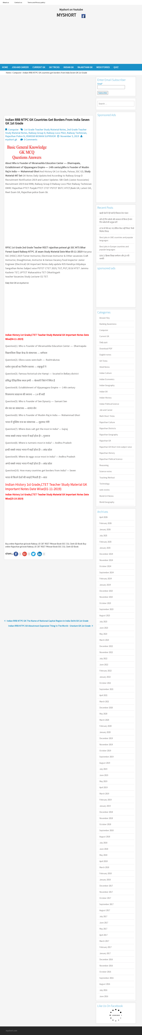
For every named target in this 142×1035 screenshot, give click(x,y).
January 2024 (105, 584)
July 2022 (103, 658)
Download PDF (105, 348)
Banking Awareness (107, 324)
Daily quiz (103, 342)
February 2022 (105, 670)
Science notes (105, 471)
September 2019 (106, 756)
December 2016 (106, 959)
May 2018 (103, 855)
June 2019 (103, 775)
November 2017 (106, 892)
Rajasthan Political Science (110, 459)
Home (8, 72)
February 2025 (105, 541)
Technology (104, 483)
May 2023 (103, 634)
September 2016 (106, 978)
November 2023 (106, 597)
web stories (104, 489)
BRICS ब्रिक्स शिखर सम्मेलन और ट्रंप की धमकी (114, 257)
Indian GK (103, 391)
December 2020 (106, 707)
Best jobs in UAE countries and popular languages (116, 239)
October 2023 (105, 603)
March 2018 (104, 867)
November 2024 (106, 560)
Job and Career (105, 410)
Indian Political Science (109, 404)
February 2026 (105, 523)
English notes (105, 354)
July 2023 (103, 621)
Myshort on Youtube (71, 9)
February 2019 (105, 799)
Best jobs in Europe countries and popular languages (114, 248)
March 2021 (104, 701)
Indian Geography (107, 385)
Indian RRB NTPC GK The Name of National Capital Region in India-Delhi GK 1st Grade (47, 620)
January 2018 (105, 879)
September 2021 (106, 689)
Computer (17, 72)
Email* (111, 85)
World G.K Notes (106, 496)
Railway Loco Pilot (56, 132)
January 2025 (105, 548)
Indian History (105, 397)
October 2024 (105, 566)
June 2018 (103, 849)
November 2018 (106, 818)
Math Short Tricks (107, 416)
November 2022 (106, 652)
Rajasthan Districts (107, 428)
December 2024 (106, 554)
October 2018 (105, 824)
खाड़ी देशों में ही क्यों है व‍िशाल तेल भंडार (113, 213)
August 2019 (104, 763)
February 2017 (105, 947)
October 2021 (105, 683)
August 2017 (104, 910)
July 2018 (103, 842)
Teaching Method (107, 477)
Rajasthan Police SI (15, 136)
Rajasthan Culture (107, 422)
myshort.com (11, 1030)
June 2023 (103, 627)
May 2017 (103, 928)
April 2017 (103, 935)
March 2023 (104, 640)
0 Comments (30, 139)
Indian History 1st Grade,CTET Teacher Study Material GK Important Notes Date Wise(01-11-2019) (46, 486)
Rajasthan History (107, 453)
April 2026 (103, 517)
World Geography (106, 502)
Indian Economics (106, 379)
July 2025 (103, 535)
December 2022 (106, 646)
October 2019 (105, 750)
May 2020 (103, 713)
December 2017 (106, 885)
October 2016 (105, 971)
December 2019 (106, 738)
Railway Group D (36, 132)
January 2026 (105, 529)
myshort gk (11, 139)
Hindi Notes (104, 367)
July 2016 (103, 990)
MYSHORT (67, 15)
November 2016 (106, 965)
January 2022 (105, 677)
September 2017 (106, 904)
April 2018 (103, 861)
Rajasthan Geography (108, 434)
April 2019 (103, 787)
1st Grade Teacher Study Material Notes (45, 129)
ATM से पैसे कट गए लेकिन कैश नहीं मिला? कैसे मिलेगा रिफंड (116, 229)
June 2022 (103, 664)
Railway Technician (76, 132)
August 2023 (104, 615)
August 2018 (104, 836)
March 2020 (104, 720)
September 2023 (106, 609)
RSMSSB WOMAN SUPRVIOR (41, 136)
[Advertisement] (61, 41)
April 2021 (103, 695)
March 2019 (104, 793)
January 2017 (105, 953)
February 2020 (105, 726)
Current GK (104, 336)
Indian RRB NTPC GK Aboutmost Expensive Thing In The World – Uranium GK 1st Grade (49, 625)
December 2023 (106, 591)
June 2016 (103, 996)
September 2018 (106, 830)
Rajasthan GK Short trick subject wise (115, 447)
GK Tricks (103, 361)
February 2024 (105, 578)
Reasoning (104, 465)
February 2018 (105, 873)
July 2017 (103, 916)
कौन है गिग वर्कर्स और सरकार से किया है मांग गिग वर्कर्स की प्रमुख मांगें (115, 220)
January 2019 (105, 806)
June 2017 (103, 922)
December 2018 (106, 812)
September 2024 (106, 572)
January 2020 (105, 732)
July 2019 (103, 769)
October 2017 (105, 898)
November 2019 (106, 744)
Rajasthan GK (105, 440)
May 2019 (103, 781)
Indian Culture (105, 373)
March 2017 (104, 941)
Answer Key (104, 318)
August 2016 (104, 984)
